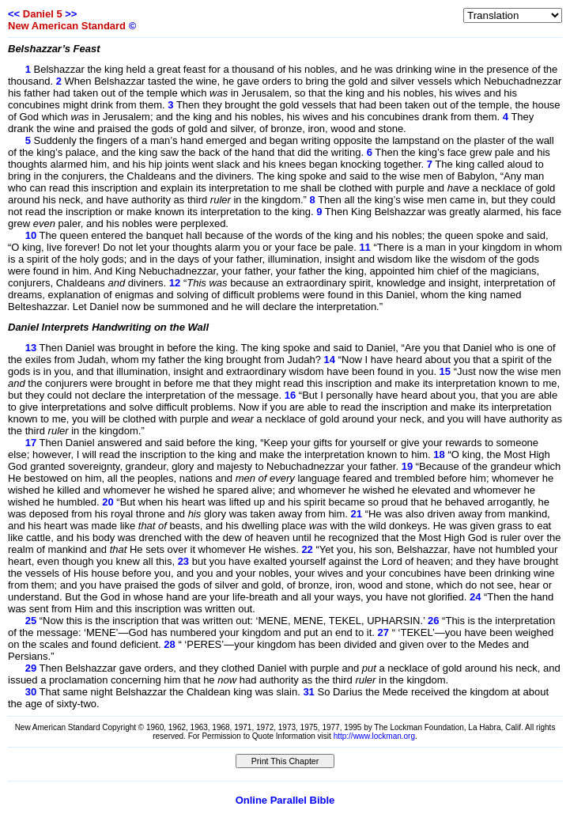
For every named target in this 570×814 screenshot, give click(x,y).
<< (14, 14)
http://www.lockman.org (374, 736)
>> (71, 14)
